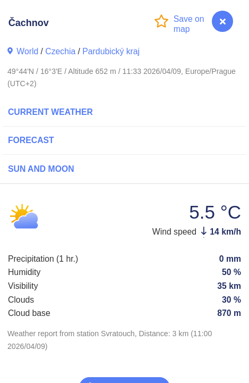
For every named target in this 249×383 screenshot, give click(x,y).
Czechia (60, 51)
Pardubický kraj (111, 51)
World (27, 51)
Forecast (31, 140)
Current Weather (50, 111)
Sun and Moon (41, 168)
